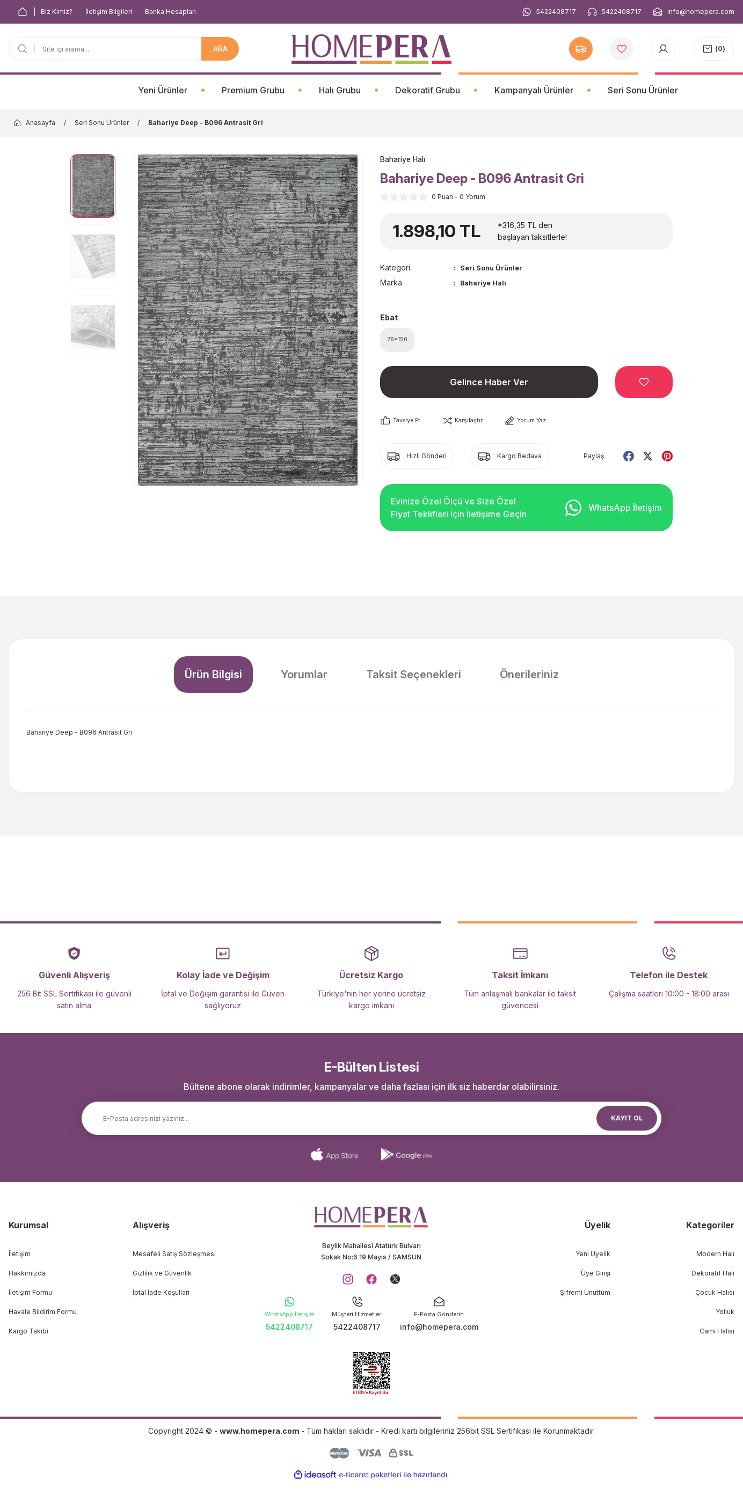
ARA (220, 48)
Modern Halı (715, 1259)
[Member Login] (663, 49)
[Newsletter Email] (371, 1123)
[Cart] (713, 49)
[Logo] (371, 49)
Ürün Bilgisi (213, 679)
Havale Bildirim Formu (43, 1317)
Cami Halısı (717, 1336)
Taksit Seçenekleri (413, 679)
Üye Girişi (595, 1278)
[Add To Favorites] (644, 387)
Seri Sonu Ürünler (493, 268)
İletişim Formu (30, 1297)
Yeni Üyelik (593, 1259)
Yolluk (725, 1317)
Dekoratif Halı (712, 1278)
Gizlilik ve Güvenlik (162, 1278)
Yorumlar (304, 679)
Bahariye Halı (485, 283)
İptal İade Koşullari (161, 1297)
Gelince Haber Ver (489, 386)
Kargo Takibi (28, 1336)
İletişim (20, 1259)
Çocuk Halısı (714, 1297)
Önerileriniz (529, 679)
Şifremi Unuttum (585, 1297)
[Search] (124, 49)
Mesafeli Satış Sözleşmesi (174, 1259)
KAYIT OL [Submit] (627, 1122)
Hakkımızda (27, 1278)
